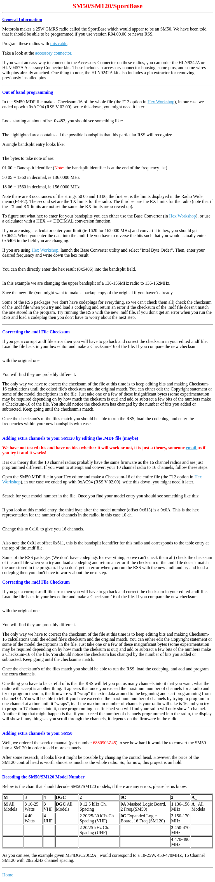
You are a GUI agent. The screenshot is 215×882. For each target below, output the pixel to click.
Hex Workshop (161, 101)
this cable (58, 43)
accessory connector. (53, 53)
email (191, 447)
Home (7, 874)
